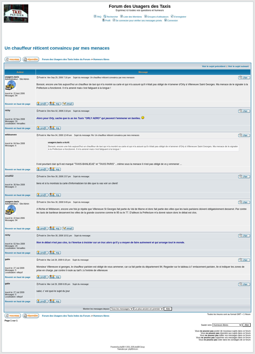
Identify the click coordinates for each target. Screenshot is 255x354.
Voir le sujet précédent (213, 66)
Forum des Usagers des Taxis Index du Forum (66, 59)
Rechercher (111, 17)
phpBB (121, 347)
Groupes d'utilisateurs (156, 17)
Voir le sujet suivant (238, 66)
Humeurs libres (101, 59)
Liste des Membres (131, 17)
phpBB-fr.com (133, 349)
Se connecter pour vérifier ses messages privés (137, 20)
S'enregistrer (178, 17)
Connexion (171, 20)
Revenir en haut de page (17, 104)
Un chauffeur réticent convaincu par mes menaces (57, 48)
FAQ (97, 17)
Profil (106, 20)
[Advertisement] (76, 36)
